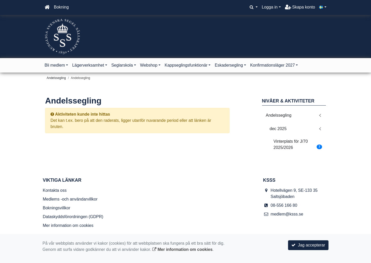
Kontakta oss (55, 190)
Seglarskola (122, 65)
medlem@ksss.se (287, 214)
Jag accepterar (308, 245)
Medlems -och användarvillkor (70, 199)
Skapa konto (300, 7)
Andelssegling (80, 78)
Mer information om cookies (68, 225)
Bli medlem (55, 65)
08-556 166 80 (284, 205)
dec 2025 (278, 128)
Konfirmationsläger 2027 (272, 65)
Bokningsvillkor (56, 208)
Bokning (61, 7)
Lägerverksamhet (88, 65)
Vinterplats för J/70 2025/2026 (298, 144)
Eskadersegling (229, 65)
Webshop (148, 65)
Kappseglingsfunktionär (186, 65)
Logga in (269, 7)
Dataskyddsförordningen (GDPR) (73, 216)
